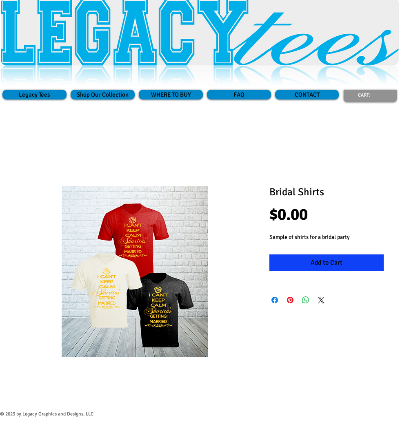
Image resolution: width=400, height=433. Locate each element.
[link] (369, 95)
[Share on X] (321, 300)
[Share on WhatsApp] (306, 300)
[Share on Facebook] (275, 300)
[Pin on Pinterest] (290, 300)
